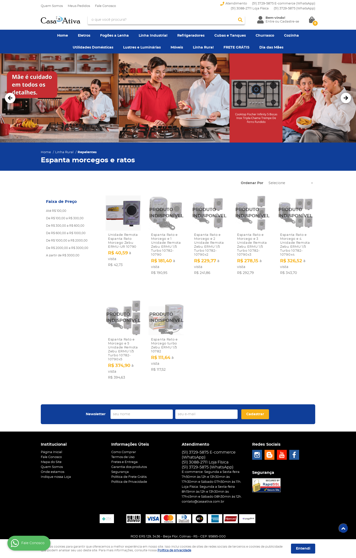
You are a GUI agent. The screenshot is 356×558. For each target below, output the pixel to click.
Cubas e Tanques (230, 35)
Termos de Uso (122, 438)
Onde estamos (52, 453)
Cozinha (291, 35)
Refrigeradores (190, 35)
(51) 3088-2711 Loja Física (250, 8)
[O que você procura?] (240, 19)
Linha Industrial (153, 35)
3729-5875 (294, 8)
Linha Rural (203, 47)
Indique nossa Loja (56, 458)
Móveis (177, 47)
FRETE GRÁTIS (236, 47)
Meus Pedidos (79, 6)
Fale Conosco (105, 6)
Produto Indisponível (166, 213)
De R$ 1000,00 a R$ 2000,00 (67, 240)
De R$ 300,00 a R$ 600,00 (65, 225)
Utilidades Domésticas (93, 47)
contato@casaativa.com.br (203, 483)
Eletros (84, 35)
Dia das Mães (271, 47)
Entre (270, 21)
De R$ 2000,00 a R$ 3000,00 (67, 247)
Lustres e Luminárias (142, 47)
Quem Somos (52, 6)
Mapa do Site (51, 443)
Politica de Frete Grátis (129, 458)
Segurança (120, 453)
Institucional (54, 426)
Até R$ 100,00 (56, 210)
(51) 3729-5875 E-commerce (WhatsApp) (283, 3)
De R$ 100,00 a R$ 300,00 (65, 218)
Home (62, 35)
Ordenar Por (252, 183)
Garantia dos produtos (129, 448)
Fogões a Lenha (114, 35)
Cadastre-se (289, 21)
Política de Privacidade (129, 463)
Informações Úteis (130, 426)
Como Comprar (123, 433)
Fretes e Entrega (124, 443)
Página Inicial (51, 433)
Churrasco (265, 35)
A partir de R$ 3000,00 (62, 255)
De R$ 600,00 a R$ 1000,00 (66, 233)
